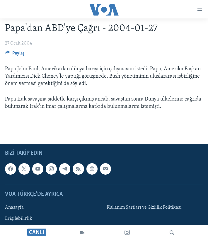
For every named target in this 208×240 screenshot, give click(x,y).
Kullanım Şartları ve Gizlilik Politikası (144, 207)
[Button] (15, 54)
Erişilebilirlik (18, 218)
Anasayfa (14, 207)
